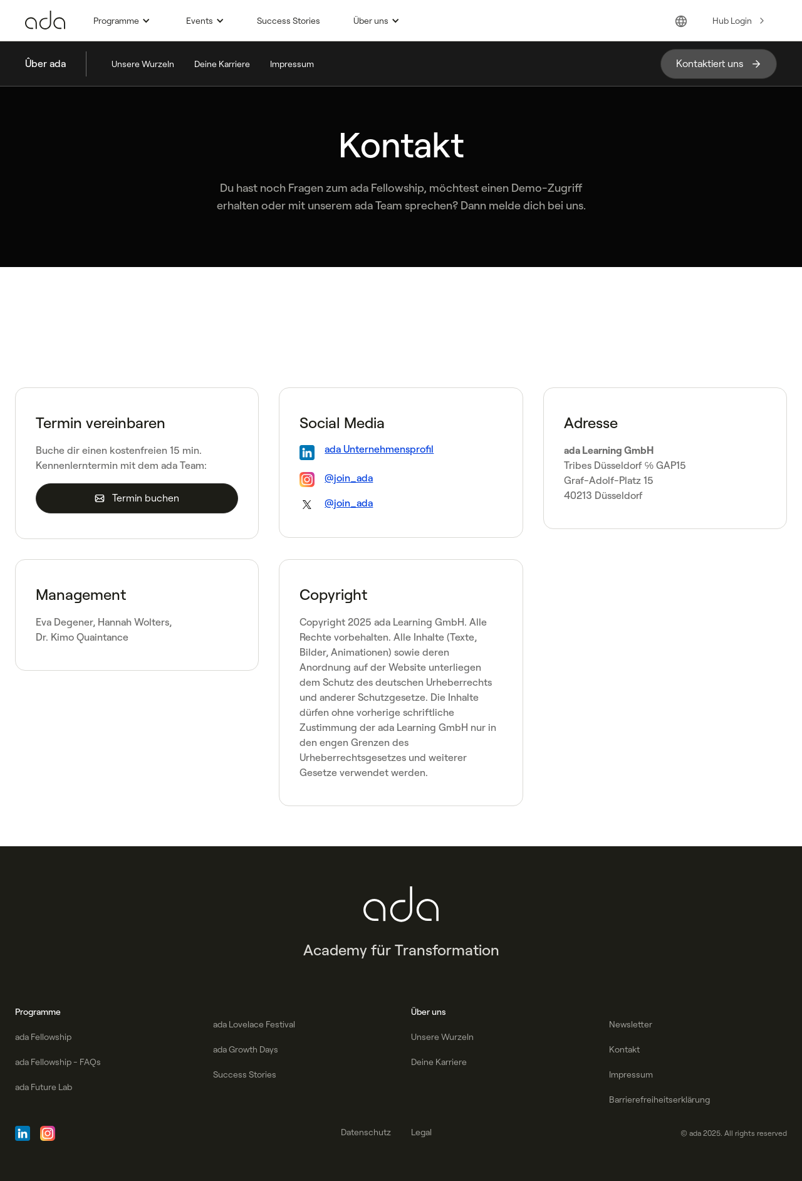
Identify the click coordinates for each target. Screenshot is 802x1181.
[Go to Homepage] (45, 21)
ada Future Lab (43, 1087)
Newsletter (630, 1024)
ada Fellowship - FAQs (58, 1062)
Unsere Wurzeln (143, 64)
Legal (421, 1132)
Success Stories (288, 21)
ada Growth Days (245, 1049)
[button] (120, 20)
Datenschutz (366, 1132)
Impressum (292, 64)
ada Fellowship (43, 1037)
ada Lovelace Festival (254, 1024)
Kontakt (624, 1049)
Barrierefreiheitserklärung (659, 1099)
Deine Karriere (222, 64)
